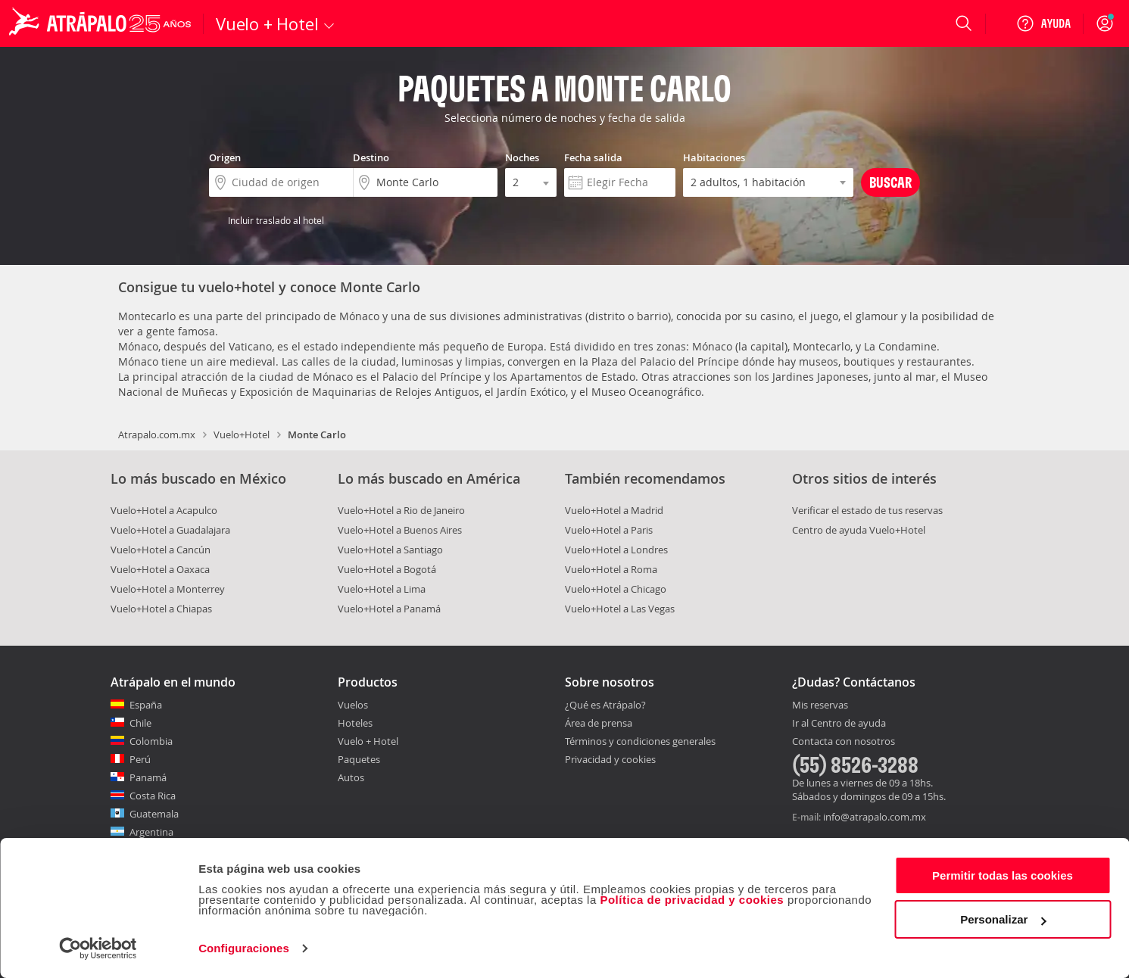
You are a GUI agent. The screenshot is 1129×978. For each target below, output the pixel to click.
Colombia (151, 741)
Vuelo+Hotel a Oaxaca (160, 569)
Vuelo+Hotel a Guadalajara (170, 530)
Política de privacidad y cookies (692, 899)
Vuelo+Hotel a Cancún (161, 549)
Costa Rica (152, 795)
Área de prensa (598, 723)
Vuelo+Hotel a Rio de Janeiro (401, 510)
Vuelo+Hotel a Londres (616, 549)
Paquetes (359, 759)
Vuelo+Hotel (242, 434)
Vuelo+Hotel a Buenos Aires (400, 530)
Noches (522, 157)
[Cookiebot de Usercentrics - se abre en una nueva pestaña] (98, 948)
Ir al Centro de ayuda (839, 724)
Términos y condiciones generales (640, 741)
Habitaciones (714, 157)
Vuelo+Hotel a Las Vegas (620, 608)
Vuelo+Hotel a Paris (609, 530)
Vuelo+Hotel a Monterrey (168, 589)
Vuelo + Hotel (368, 741)
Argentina (151, 832)
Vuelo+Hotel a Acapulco (164, 510)
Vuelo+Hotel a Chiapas (161, 608)
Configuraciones (243, 948)
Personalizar (1003, 919)
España (145, 705)
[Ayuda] (1043, 23)
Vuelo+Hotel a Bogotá (387, 569)
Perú (140, 759)
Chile (140, 723)
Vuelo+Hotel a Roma (611, 569)
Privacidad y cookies (610, 759)
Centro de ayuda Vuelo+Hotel (858, 530)
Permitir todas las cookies (1002, 875)
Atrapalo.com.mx (156, 434)
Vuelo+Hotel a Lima (382, 589)
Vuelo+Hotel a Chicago (615, 589)
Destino (371, 157)
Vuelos (353, 705)
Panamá (148, 777)
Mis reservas (820, 705)
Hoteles (355, 723)
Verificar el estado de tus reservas (867, 510)
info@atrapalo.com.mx (874, 817)
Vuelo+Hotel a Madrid (614, 510)
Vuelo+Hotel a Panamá (389, 608)
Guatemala (154, 814)
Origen (225, 157)
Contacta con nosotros (843, 742)
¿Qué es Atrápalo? (605, 705)
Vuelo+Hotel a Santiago (390, 549)
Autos (351, 777)
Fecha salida (593, 157)
